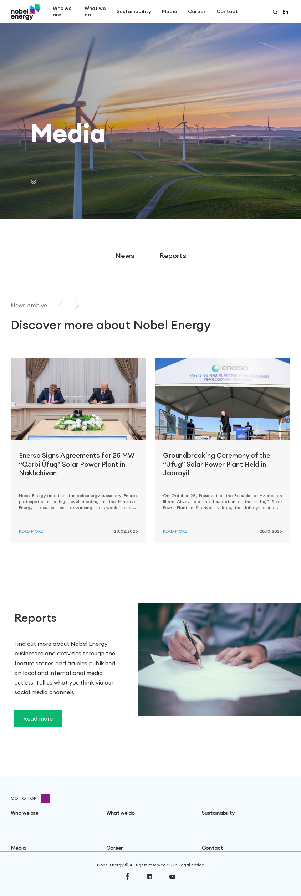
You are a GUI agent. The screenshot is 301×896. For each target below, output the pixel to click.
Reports (172, 255)
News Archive (29, 305)
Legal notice (191, 864)
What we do (95, 11)
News (124, 255)
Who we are (62, 11)
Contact (227, 11)
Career (197, 11)
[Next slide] (77, 305)
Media (169, 11)
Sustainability (134, 11)
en (285, 12)
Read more (31, 531)
